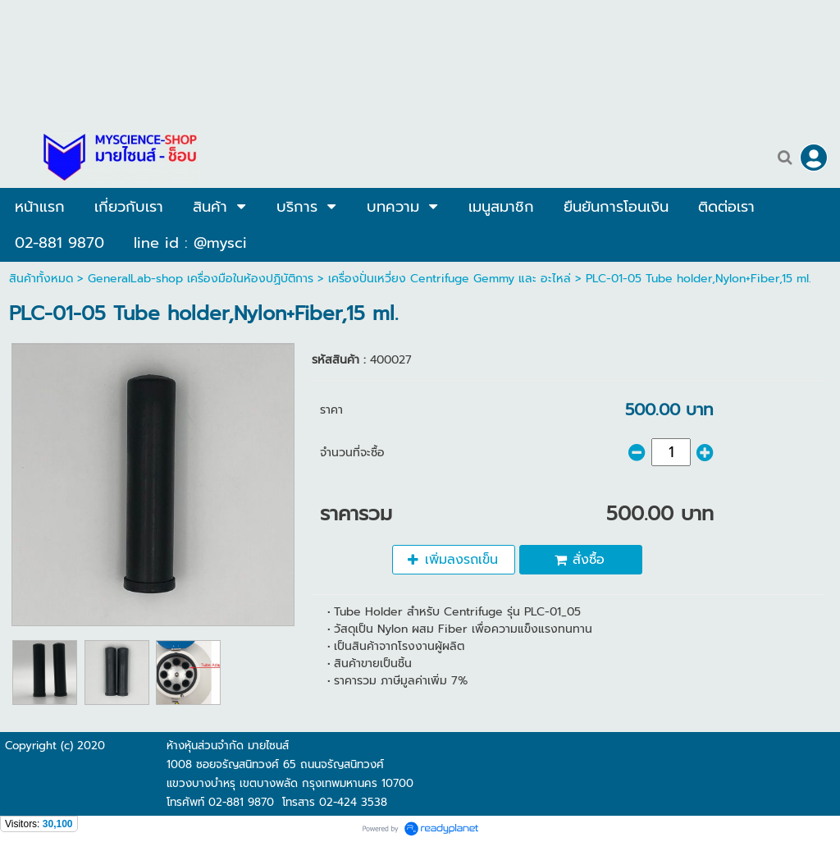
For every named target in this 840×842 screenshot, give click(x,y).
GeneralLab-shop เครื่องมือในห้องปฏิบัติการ (202, 278)
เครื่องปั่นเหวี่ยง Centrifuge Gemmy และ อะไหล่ (449, 278)
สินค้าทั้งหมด (41, 278)
